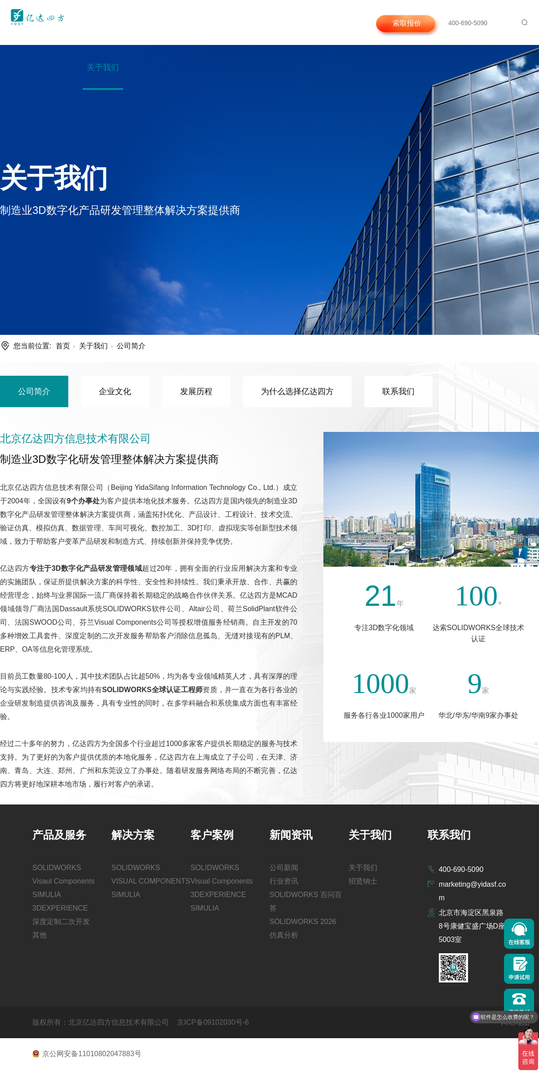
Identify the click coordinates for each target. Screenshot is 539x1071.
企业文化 (115, 391)
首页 (95, 22)
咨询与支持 (301, 22)
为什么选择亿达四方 (297, 391)
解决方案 (175, 22)
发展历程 (196, 391)
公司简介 (131, 346)
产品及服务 (131, 22)
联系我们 (398, 391)
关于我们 (103, 67)
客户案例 (216, 22)
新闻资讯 (257, 22)
